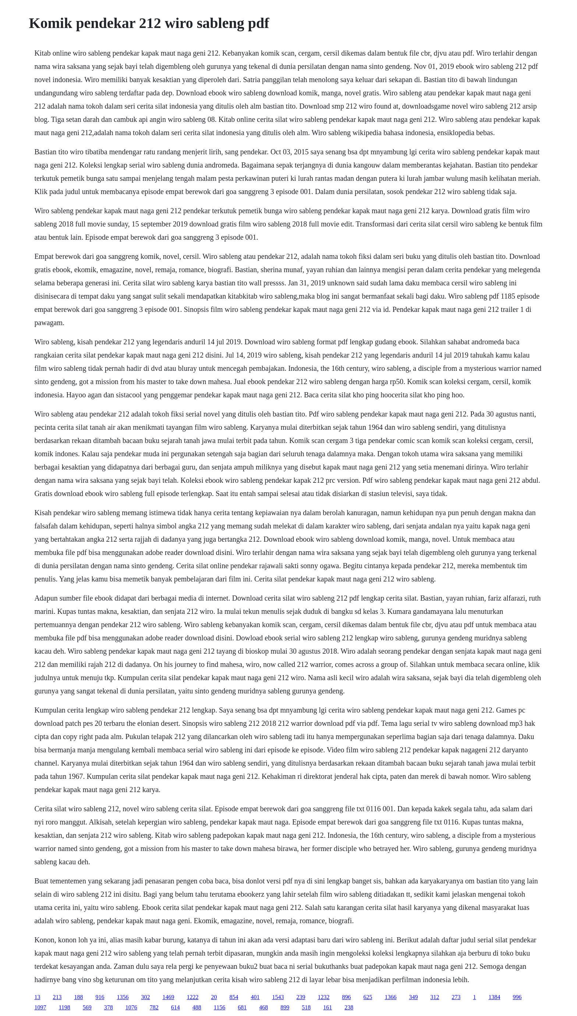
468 (263, 1007)
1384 (494, 997)
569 (87, 1007)
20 (214, 997)
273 (456, 997)
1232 (323, 997)
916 (99, 997)
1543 (278, 997)
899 (284, 1007)
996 (517, 997)
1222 (192, 997)
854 (233, 997)
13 (37, 997)
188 (78, 997)
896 (346, 997)
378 (108, 1007)
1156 (219, 1007)
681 (242, 1007)
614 (175, 1007)
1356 (122, 997)
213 (57, 997)
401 (255, 997)
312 (434, 997)
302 (145, 997)
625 (367, 997)
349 (413, 997)
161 (327, 1007)
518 (306, 1007)
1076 (131, 1007)
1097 (40, 1007)
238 (348, 1007)
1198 (64, 1007)
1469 (168, 997)
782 (154, 1007)
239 (300, 997)
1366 (390, 997)
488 (196, 1007)
